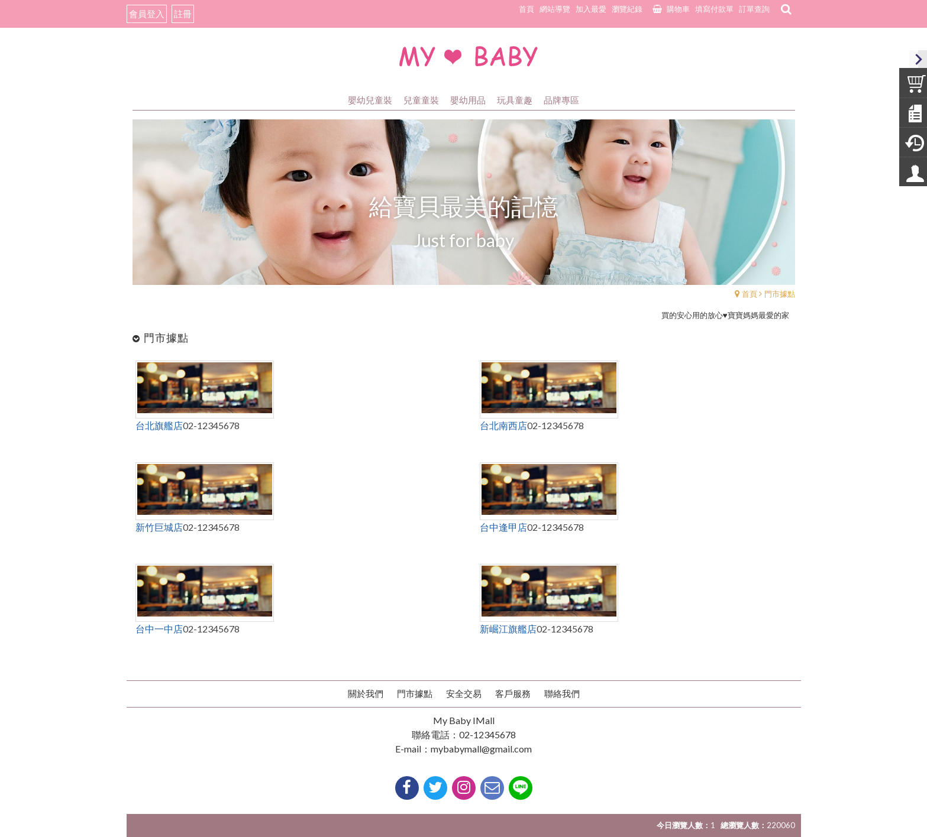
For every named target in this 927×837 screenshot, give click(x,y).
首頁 (749, 294)
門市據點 (779, 294)
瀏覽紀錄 (627, 9)
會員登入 (146, 13)
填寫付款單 (714, 9)
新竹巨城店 (159, 527)
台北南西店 (503, 425)
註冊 (183, 13)
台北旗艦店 (159, 425)
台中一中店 (159, 628)
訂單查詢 (754, 9)
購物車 (678, 9)
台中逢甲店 (503, 527)
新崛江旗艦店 (508, 628)
